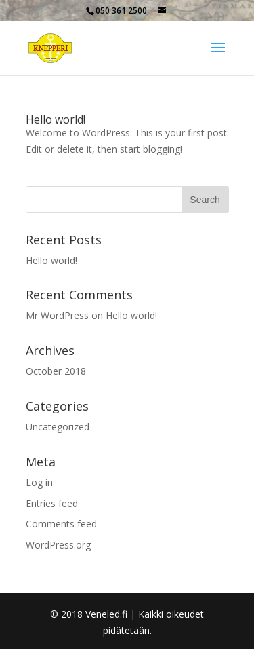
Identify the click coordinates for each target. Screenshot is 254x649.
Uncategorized (57, 426)
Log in (39, 482)
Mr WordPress (57, 315)
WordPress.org (58, 544)
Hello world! (55, 119)
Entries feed (52, 503)
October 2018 (56, 371)
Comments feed (61, 523)
